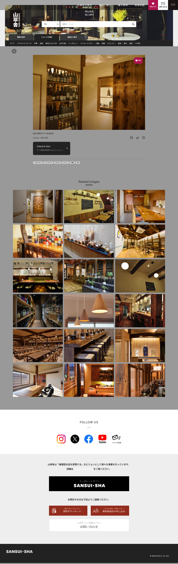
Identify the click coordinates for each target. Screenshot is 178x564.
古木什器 (62, 44)
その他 (137, 44)
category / (37, 139)
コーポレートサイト (83, 470)
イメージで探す (46, 38)
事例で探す (21, 38)
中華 (35, 44)
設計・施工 (105, 5)
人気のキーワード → (69, 29)
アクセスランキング (24, 44)
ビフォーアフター (87, 44)
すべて (12, 44)
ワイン (65, 164)
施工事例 (123, 5)
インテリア (48, 164)
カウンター (111, 44)
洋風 (72, 164)
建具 (131, 44)
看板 (119, 44)
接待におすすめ (51, 44)
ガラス (57, 164)
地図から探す (72, 38)
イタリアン (38, 164)
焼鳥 (41, 44)
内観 (97, 44)
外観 (103, 44)
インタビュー (73, 44)
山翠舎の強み (84, 5)
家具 (125, 44)
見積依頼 (140, 5)
